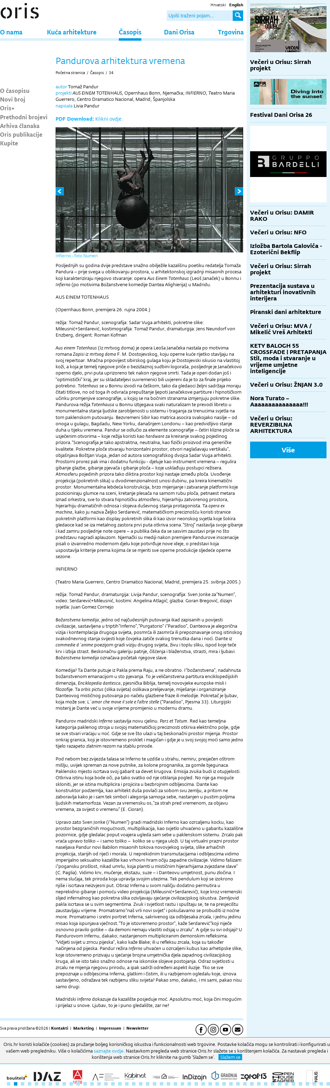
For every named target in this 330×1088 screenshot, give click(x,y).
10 (71, 1084)
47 (328, 1084)
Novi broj (12, 99)
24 (168, 1084)
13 (92, 1084)
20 (140, 1084)
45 (314, 1084)
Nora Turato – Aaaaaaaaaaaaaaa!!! (279, 401)
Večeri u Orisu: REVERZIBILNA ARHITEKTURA (271, 425)
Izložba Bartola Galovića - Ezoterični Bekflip (286, 249)
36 (252, 1084)
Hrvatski (218, 5)
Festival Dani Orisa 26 (281, 115)
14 (99, 1084)
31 (217, 1084)
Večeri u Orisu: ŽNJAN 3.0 (286, 384)
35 (245, 1084)
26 (182, 1084)
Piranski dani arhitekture (285, 312)
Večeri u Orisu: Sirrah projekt (280, 65)
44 (307, 1084)
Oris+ (7, 108)
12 (85, 1084)
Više (288, 450)
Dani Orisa (179, 32)
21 (147, 1084)
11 (78, 1084)
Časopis (130, 32)
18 (127, 1084)
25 (175, 1084)
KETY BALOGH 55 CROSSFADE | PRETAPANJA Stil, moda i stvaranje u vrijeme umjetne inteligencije (288, 358)
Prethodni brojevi (24, 117)
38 (265, 1084)
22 (154, 1084)
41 (286, 1084)
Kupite (9, 143)
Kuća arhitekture (72, 32)
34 (111, 72)
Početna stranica (70, 72)
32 (224, 1084)
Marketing (83, 1028)
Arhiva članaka (20, 125)
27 (189, 1084)
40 (279, 1084)
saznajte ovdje (108, 1051)
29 (203, 1084)
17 (120, 1084)
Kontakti (59, 1028)
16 (113, 1084)
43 (300, 1084)
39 (272, 1084)
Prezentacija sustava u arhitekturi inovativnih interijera (283, 292)
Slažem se (230, 1057)
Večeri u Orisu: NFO (278, 232)
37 (259, 1084)
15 (106, 1084)
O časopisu (15, 90)
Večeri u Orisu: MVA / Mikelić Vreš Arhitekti (281, 329)
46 (321, 1084)
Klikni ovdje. (109, 118)
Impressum (110, 1028)
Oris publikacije (21, 134)
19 (133, 1084)
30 (210, 1084)
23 (161, 1084)
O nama (11, 32)
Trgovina (231, 32)
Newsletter (137, 1028)
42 (293, 1084)
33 (231, 1084)
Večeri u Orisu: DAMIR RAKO (282, 216)
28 (196, 1084)
